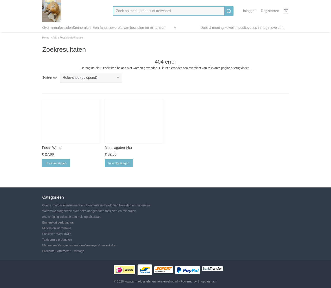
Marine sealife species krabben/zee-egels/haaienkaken (79, 245)
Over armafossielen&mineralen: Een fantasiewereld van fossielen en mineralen (103, 27)
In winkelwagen (56, 163)
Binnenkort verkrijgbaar (58, 222)
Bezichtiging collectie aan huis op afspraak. (71, 216)
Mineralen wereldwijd (56, 228)
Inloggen (249, 11)
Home (45, 37)
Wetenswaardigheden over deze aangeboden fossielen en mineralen (89, 211)
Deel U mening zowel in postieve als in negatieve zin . (242, 27)
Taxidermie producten (57, 239)
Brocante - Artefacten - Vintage (63, 251)
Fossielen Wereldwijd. (57, 234)
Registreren (270, 11)
